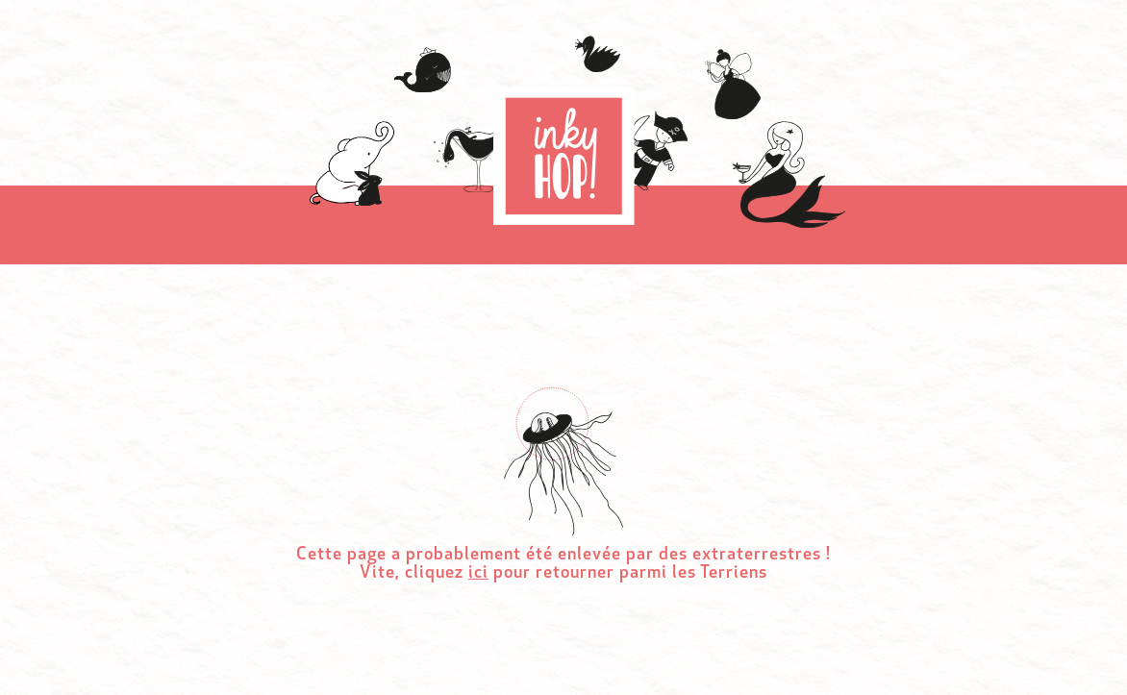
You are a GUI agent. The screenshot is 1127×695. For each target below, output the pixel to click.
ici (478, 573)
